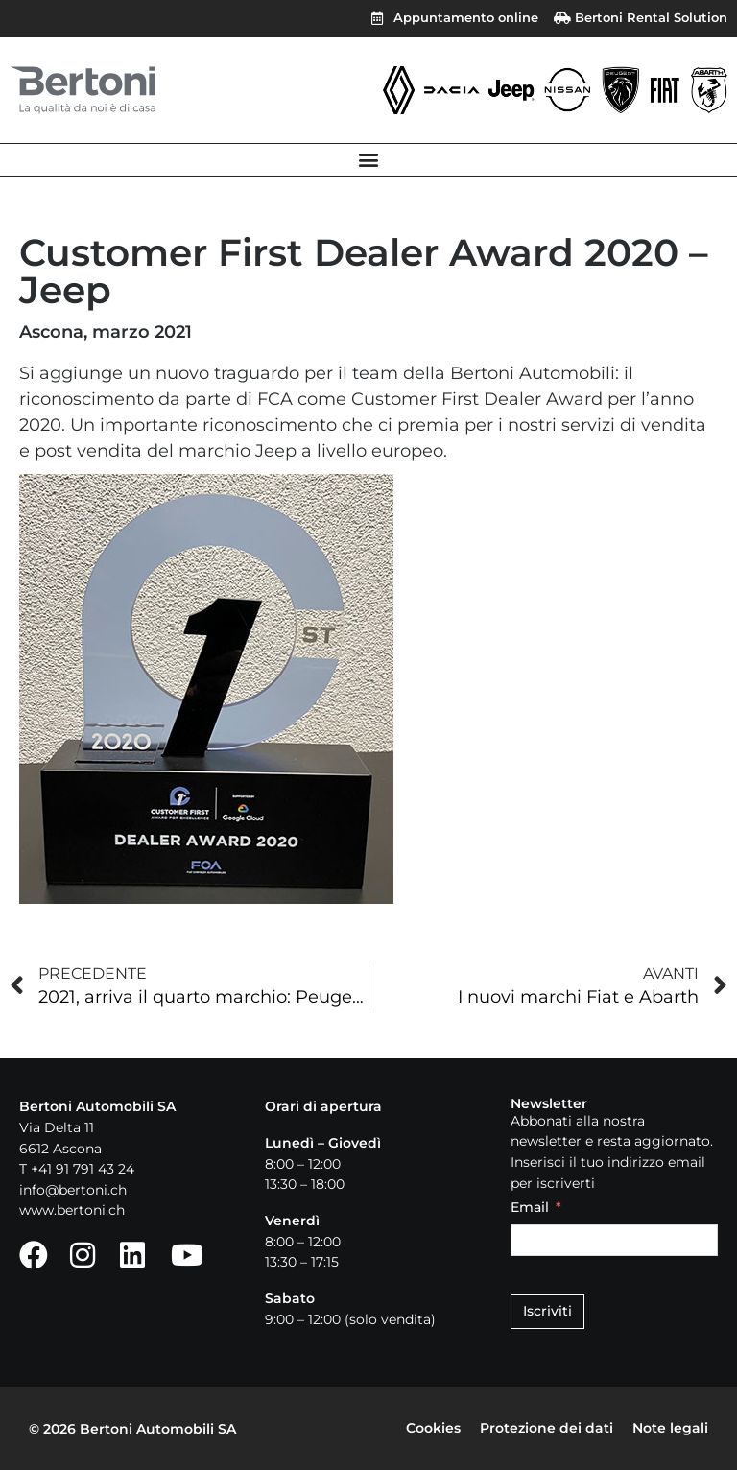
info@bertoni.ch (73, 1189)
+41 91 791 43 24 (82, 1168)
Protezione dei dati (546, 1427)
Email (530, 1207)
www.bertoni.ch (72, 1210)
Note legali (670, 1427)
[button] (369, 160)
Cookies (433, 1427)
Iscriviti (547, 1310)
